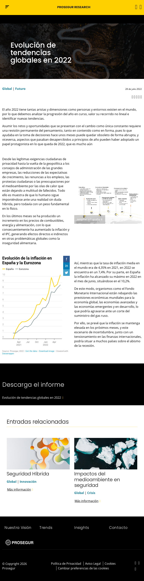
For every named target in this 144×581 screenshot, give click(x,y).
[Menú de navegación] (7, 7)
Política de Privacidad (66, 563)
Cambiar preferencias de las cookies (83, 568)
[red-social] (135, 563)
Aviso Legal (93, 563)
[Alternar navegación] (135, 7)
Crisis (91, 493)
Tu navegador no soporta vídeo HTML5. (72, 19)
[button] (140, 7)
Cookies (110, 563)
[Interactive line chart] (36, 305)
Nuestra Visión (18, 527)
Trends (45, 527)
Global (7, 89)
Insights (81, 527)
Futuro (20, 89)
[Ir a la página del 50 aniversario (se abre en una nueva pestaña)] (72, 19)
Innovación (28, 482)
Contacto (118, 527)
